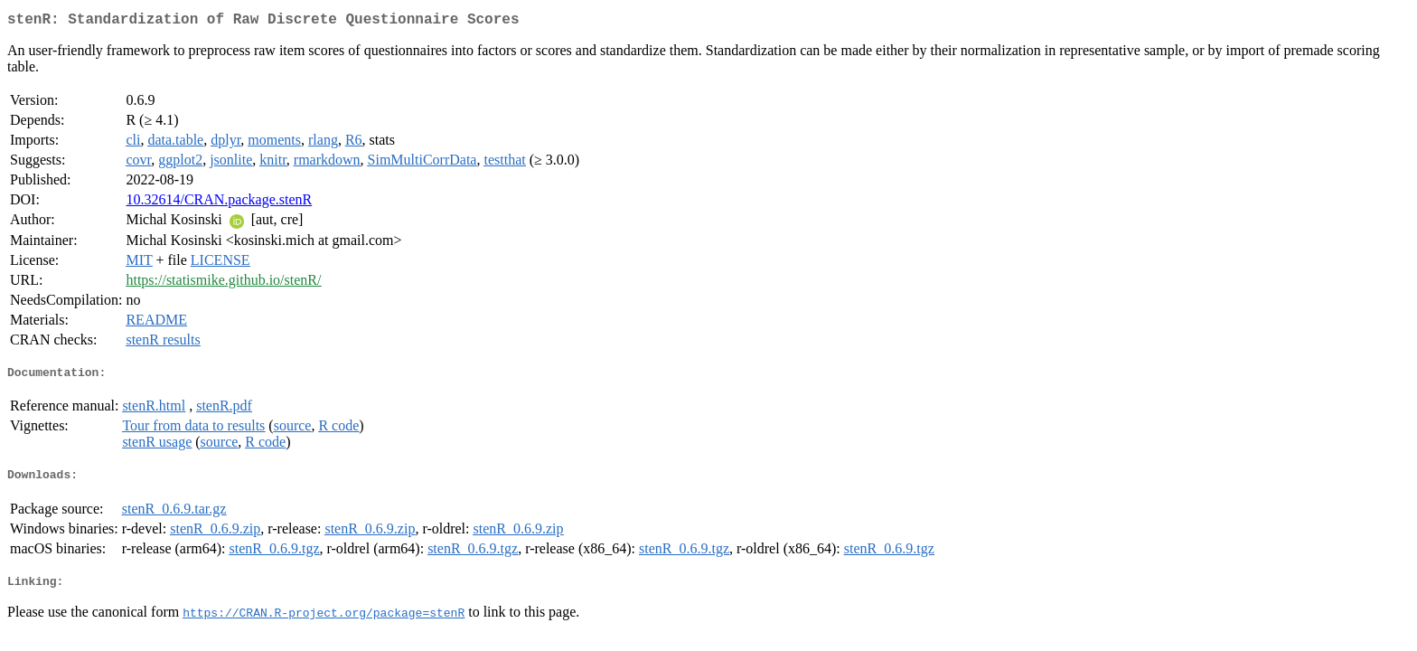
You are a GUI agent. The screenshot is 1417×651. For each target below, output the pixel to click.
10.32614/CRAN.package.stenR (219, 203)
